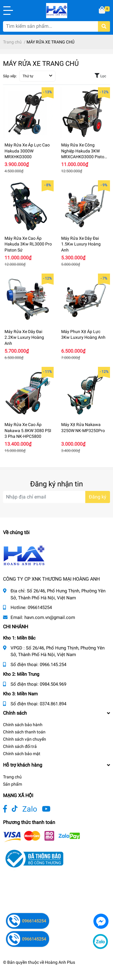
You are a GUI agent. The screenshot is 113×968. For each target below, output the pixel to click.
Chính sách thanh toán (24, 731)
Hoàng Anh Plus (60, 962)
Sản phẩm (12, 784)
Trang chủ (12, 776)
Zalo (29, 809)
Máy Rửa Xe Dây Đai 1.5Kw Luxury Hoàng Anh (81, 244)
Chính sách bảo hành (22, 724)
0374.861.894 (53, 704)
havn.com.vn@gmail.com (49, 617)
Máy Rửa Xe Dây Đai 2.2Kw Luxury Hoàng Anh (24, 337)
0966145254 (40, 607)
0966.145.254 (53, 664)
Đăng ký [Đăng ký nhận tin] (97, 497)
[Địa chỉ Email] (56, 497)
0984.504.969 (53, 684)
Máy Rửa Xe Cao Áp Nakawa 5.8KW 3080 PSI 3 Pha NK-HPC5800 (28, 430)
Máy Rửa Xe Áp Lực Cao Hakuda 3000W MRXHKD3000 (27, 151)
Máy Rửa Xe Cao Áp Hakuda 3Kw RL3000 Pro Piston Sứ (28, 244)
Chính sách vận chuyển (24, 739)
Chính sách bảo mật (21, 753)
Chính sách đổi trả (20, 746)
